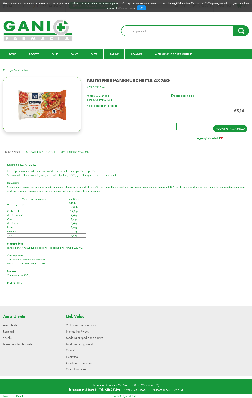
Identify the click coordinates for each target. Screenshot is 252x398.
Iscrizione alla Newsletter (18, 344)
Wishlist (7, 338)
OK (141, 8)
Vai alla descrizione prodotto (102, 105)
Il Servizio (72, 357)
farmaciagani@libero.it (82, 390)
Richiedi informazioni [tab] (75, 152)
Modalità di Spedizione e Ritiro (84, 338)
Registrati (8, 331)
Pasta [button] (94, 54)
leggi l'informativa (181, 3)
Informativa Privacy (77, 331)
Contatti (70, 350)
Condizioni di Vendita (79, 363)
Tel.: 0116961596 (109, 390)
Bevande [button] (136, 54)
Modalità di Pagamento (80, 344)
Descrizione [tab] (13, 152)
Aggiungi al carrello (230, 128)
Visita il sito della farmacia (81, 325)
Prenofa (20, 396)
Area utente (10, 325)
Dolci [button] (12, 54)
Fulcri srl (131, 396)
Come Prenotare (76, 369)
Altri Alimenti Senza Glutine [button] (173, 54)
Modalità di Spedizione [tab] (41, 152)
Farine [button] (114, 54)
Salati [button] (74, 54)
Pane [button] (55, 54)
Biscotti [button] (34, 54)
